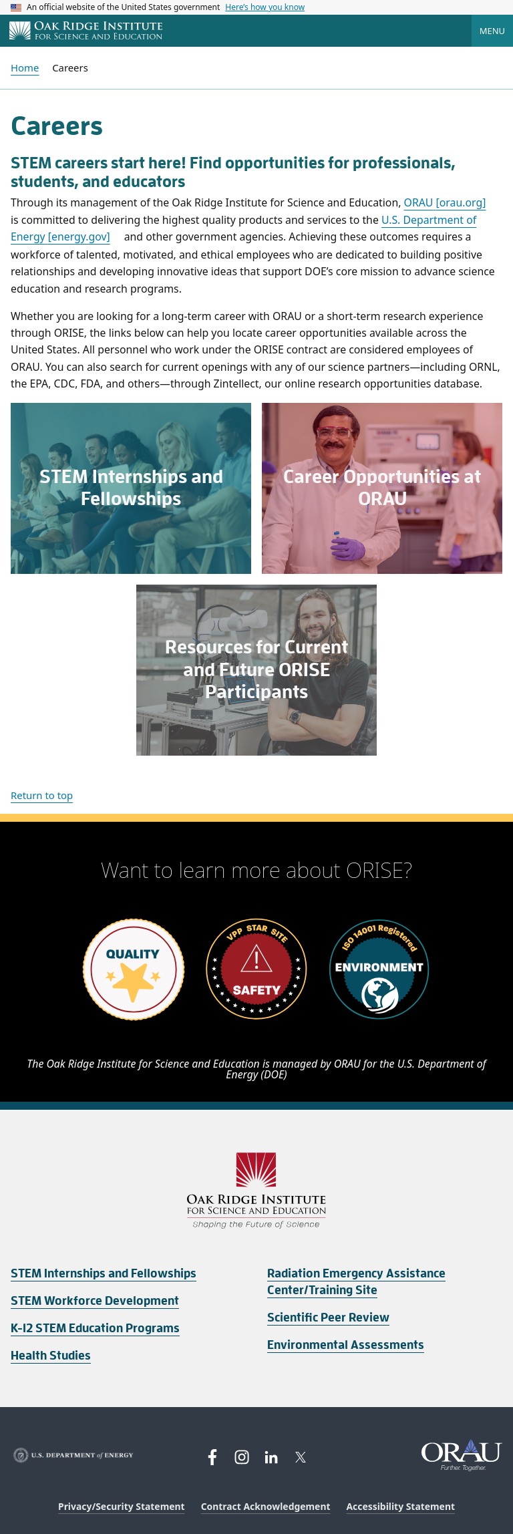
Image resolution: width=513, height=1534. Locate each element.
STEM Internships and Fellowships (103, 1273)
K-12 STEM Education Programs (95, 1328)
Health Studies (51, 1356)
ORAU (445, 202)
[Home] (85, 31)
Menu (492, 31)
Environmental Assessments (345, 1345)
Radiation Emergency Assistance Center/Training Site (356, 1281)
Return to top (42, 795)
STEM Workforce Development (95, 1301)
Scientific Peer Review (328, 1318)
